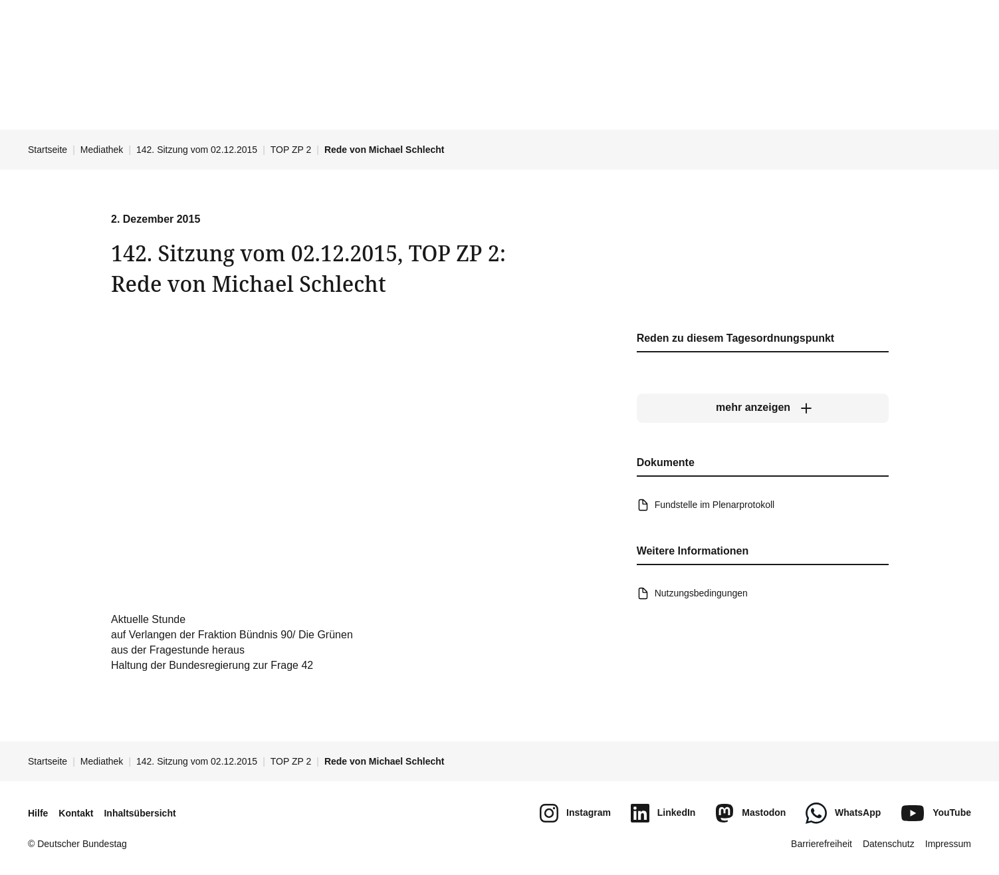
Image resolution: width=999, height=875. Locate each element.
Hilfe (38, 813)
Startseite (47, 149)
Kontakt (75, 813)
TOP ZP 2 (291, 149)
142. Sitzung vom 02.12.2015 (196, 149)
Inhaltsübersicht (139, 813)
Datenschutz (889, 843)
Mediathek (102, 149)
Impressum (948, 843)
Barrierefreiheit (821, 843)
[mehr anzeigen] (762, 408)
